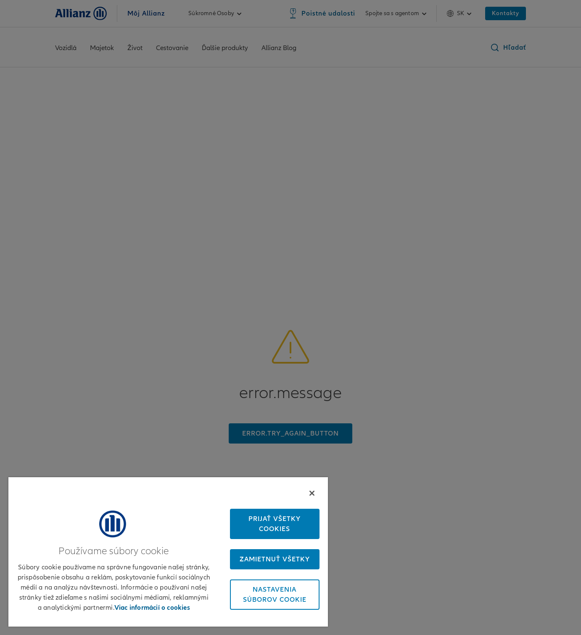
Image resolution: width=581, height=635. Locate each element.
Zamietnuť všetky (275, 559)
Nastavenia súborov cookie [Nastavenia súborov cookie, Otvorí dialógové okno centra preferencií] (274, 594)
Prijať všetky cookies (274, 524)
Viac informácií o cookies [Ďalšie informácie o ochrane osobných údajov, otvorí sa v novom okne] (152, 607)
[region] (168, 552)
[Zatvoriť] (312, 493)
